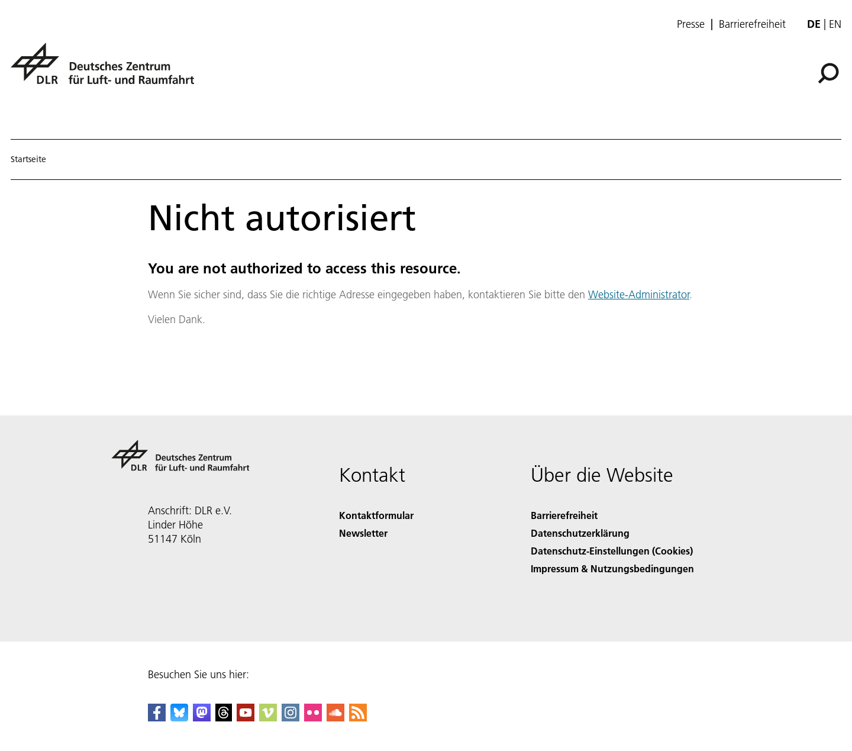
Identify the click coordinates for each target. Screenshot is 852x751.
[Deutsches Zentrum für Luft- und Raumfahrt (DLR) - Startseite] (107, 70)
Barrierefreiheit (752, 24)
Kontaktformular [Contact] (376, 515)
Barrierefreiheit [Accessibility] (564, 515)
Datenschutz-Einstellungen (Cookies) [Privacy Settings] (612, 550)
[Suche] (828, 73)
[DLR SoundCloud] (335, 717)
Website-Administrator (638, 294)
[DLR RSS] (358, 717)
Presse (691, 24)
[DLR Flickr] (313, 717)
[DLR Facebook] (157, 717)
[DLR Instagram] (290, 717)
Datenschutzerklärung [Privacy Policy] (580, 533)
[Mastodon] (202, 717)
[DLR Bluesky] (179, 717)
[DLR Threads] (223, 717)
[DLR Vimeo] (268, 717)
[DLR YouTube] (245, 717)
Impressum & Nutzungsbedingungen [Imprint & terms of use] (612, 568)
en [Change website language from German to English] (835, 24)
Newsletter (363, 533)
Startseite (28, 159)
